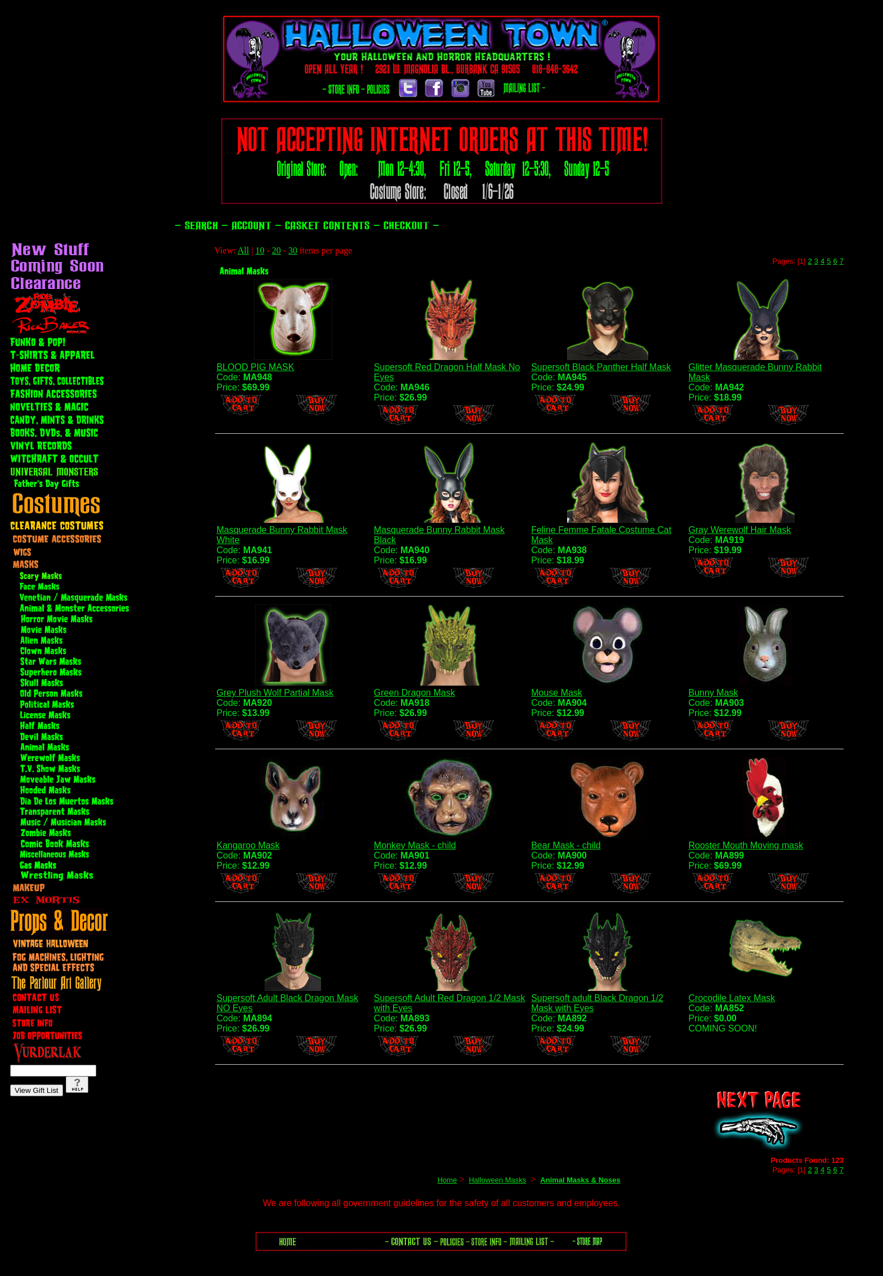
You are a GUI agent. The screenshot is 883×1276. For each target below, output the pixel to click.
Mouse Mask (556, 692)
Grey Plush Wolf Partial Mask (274, 692)
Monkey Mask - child (415, 845)
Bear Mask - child (566, 845)
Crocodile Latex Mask (732, 998)
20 (276, 250)
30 (292, 250)
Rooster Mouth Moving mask (746, 845)
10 (259, 250)
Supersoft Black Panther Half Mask (601, 367)
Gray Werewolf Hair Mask (740, 530)
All (243, 250)
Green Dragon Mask (414, 692)
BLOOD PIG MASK (255, 367)
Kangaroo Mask (247, 845)
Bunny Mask (713, 692)
